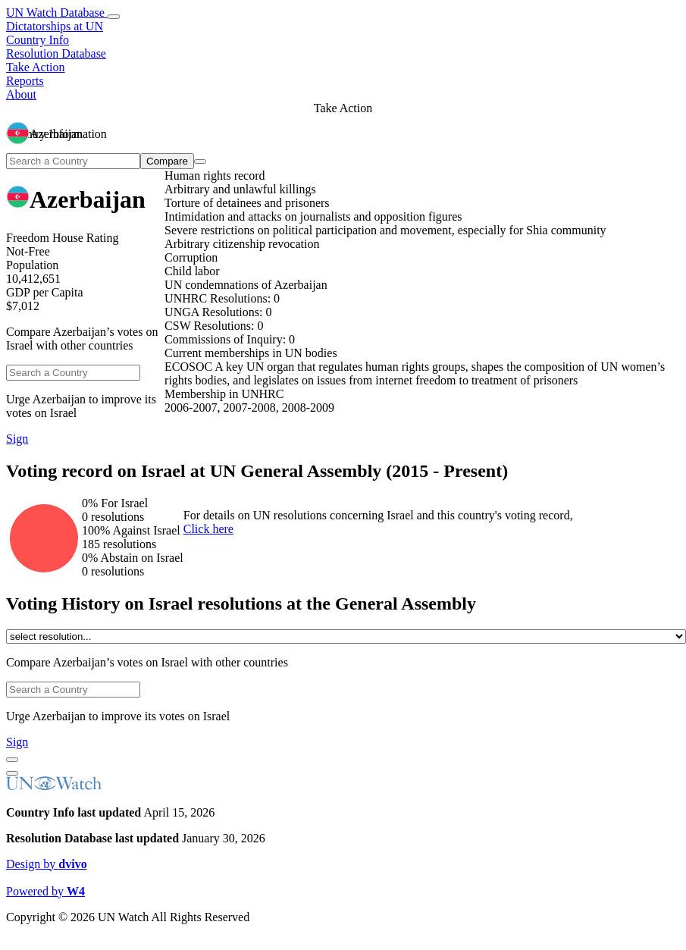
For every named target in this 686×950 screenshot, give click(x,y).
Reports (25, 80)
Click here (208, 528)
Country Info (37, 39)
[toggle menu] (114, 16)
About (21, 94)
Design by (46, 864)
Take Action (35, 67)
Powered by (45, 891)
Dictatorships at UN (54, 26)
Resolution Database (56, 53)
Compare (167, 161)
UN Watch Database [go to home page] (57, 12)
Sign (17, 438)
